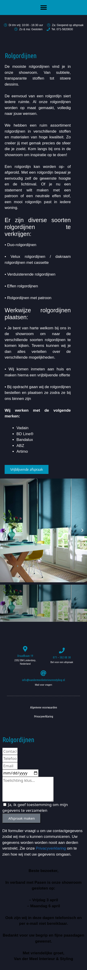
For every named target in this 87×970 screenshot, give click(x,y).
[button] (43, 7)
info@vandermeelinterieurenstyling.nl (43, 679)
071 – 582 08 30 (62, 657)
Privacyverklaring (43, 716)
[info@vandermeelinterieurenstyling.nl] (43, 673)
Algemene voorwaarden (43, 707)
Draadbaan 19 (25, 655)
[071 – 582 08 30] (62, 650)
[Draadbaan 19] (25, 649)
